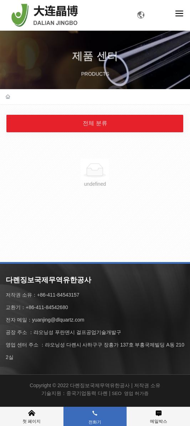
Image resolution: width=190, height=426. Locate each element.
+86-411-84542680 (47, 307)
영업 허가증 (136, 393)
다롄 (103, 393)
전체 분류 (95, 123)
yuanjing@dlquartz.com (58, 320)
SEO (116, 393)
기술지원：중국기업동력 (68, 393)
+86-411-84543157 (58, 295)
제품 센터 (95, 64)
